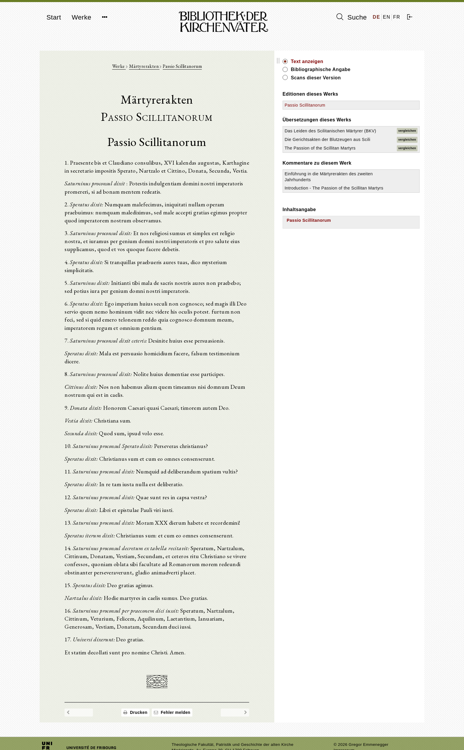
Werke (81, 17)
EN (386, 17)
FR (396, 17)
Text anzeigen (361, 61)
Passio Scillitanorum (209, 68)
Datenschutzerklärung (354, 736)
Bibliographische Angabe (375, 69)
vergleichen (407, 136)
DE (376, 17)
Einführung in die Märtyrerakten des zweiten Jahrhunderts (365, 203)
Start (53, 17)
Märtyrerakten (171, 68)
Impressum (344, 731)
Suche (351, 17)
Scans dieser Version (370, 77)
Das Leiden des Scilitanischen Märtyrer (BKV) (362, 136)
